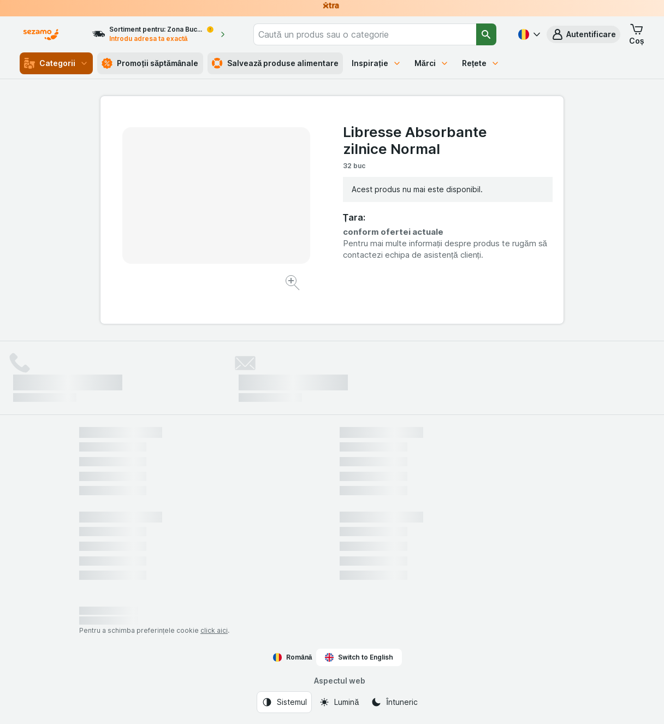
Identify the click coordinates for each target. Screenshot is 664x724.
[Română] (528, 34)
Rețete (481, 63)
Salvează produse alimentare (275, 63)
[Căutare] (486, 34)
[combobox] (364, 34)
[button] (583, 34)
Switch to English (359, 657)
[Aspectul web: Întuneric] (394, 702)
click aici (214, 630)
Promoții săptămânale (150, 63)
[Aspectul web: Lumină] (339, 702)
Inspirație (376, 63)
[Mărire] (293, 284)
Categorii (56, 63)
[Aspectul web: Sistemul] (284, 702)
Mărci (431, 63)
